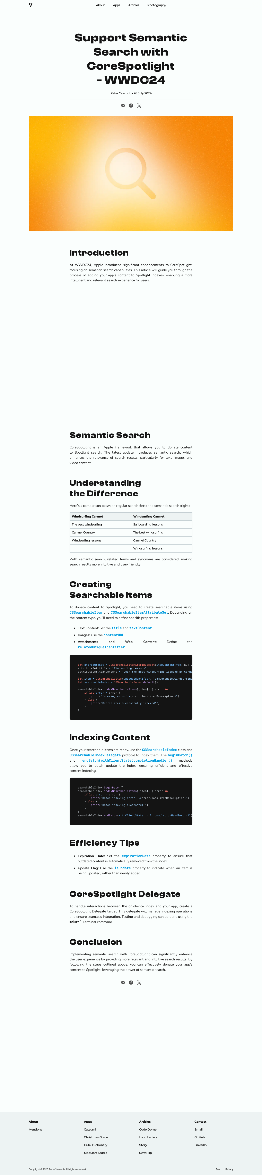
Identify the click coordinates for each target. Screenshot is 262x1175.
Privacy (229, 1169)
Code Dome (147, 1129)
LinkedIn (200, 1145)
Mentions (35, 1129)
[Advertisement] (131, 389)
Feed (218, 1169)
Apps (116, 5)
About (100, 5)
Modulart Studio (95, 1153)
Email (198, 1129)
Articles (133, 5)
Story (143, 1145)
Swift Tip (145, 1153)
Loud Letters (148, 1137)
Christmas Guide (96, 1137)
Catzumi (90, 1129)
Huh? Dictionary (95, 1145)
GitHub (199, 1137)
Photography (156, 5)
